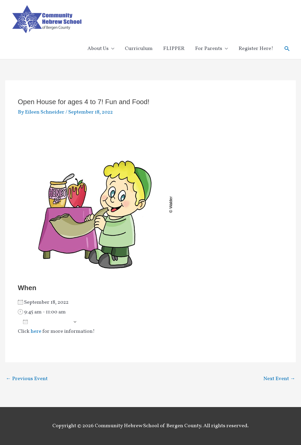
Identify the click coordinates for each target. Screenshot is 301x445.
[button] (287, 48)
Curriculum (139, 48)
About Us (98, 48)
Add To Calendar (46, 321)
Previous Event (27, 378)
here (36, 331)
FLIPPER (174, 48)
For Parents (208, 48)
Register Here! (255, 48)
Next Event (279, 378)
